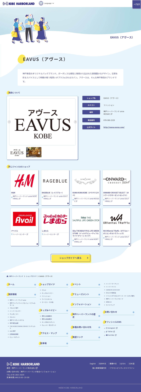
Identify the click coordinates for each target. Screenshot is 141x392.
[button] (16, 152)
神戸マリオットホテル (17, 320)
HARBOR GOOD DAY (113, 290)
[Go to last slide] (9, 122)
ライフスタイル (47, 299)
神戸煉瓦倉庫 (14, 323)
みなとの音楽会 (111, 293)
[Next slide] (75, 122)
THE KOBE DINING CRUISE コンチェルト (22, 327)
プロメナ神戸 (14, 308)
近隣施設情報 (14, 334)
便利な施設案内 (47, 319)
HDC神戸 (13, 331)
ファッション (46, 296)
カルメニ (12, 317)
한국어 (123, 363)
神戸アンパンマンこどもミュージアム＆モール (22, 304)
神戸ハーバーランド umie (18, 300)
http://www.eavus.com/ (114, 127)
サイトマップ (110, 305)
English (93, 363)
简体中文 (102, 363)
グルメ (44, 290)
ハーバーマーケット (112, 284)
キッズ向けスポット (48, 322)
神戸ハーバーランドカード (114, 299)
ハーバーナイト (111, 287)
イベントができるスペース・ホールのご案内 (120, 296)
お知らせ (109, 302)
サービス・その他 (47, 302)
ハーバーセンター (15, 311)
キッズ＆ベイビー (47, 293)
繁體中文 (113, 363)
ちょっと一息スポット (49, 325)
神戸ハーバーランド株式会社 (23, 368)
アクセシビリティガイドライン (122, 368)
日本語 (131, 363)
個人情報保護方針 (99, 368)
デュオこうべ (14, 314)
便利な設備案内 (47, 316)
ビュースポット (15, 337)
